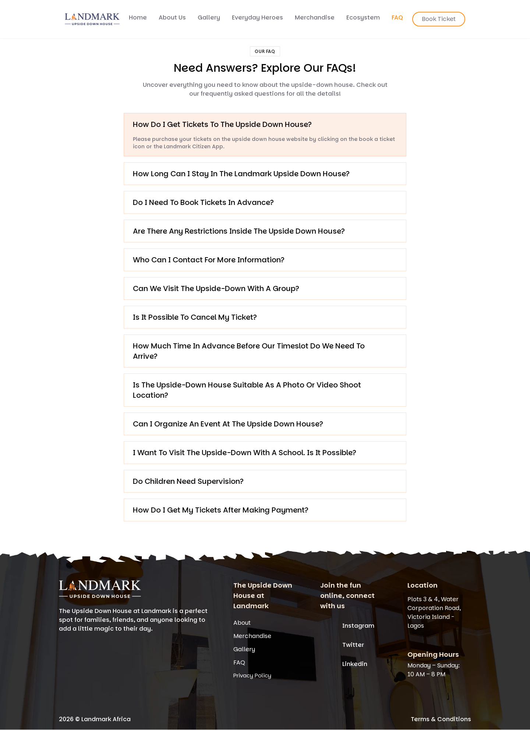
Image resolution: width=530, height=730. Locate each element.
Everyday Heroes (257, 17)
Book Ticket (439, 19)
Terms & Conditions (441, 719)
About (242, 623)
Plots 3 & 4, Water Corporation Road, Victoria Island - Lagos (434, 612)
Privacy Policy (252, 675)
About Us (172, 17)
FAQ (397, 17)
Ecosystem (363, 17)
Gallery (209, 17)
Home (138, 17)
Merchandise (315, 17)
